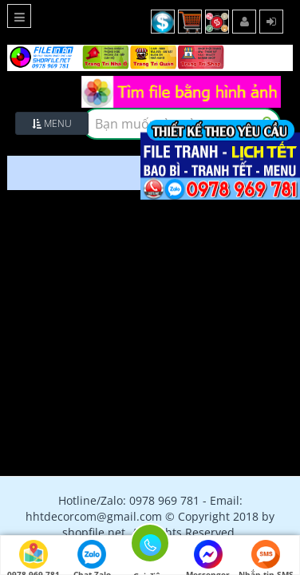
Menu (52, 123)
